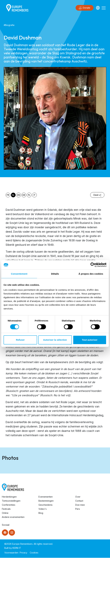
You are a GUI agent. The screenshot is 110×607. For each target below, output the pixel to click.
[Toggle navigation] (104, 8)
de (23, 195)
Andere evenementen (13, 566)
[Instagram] (12, 582)
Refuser (20, 339)
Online (5, 562)
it (34, 195)
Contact (79, 550)
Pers (77, 558)
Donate (84, 8)
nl (13, 195)
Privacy (23, 601)
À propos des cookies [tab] (91, 273)
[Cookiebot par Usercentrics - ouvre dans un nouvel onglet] (92, 264)
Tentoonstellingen (11, 550)
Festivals (6, 558)
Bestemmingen (46, 550)
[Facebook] (5, 582)
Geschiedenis (45, 554)
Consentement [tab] (19, 273)
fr (8, 195)
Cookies (34, 601)
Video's (42, 558)
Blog (40, 562)
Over (77, 546)
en (18, 195)
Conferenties (8, 554)
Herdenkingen (9, 546)
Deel (97, 195)
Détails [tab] (55, 273)
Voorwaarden (11, 601)
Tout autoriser (90, 339)
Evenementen (45, 546)
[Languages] (98, 8)
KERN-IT (16, 597)
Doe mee (80, 554)
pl (29, 195)
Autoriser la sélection (55, 339)
